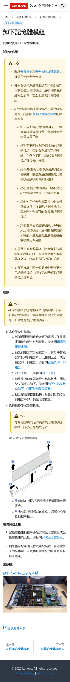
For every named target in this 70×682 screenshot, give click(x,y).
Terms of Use (45, 673)
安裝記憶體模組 (52, 537)
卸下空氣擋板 (57, 383)
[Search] (63, 6)
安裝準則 (26, 71)
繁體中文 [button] (46, 5)
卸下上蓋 (48, 373)
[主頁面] (6, 17)
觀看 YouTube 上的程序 (20, 573)
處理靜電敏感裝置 (44, 114)
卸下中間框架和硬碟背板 (34, 388)
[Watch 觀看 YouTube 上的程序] (35, 594)
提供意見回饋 (14, 628)
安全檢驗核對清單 (47, 71)
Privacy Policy (25, 673)
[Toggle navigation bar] (6, 5)
